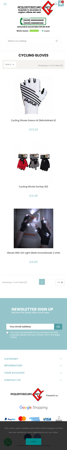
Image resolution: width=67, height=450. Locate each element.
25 (59, 282)
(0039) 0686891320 (34, 23)
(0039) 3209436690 (33, 20)
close (33, 441)
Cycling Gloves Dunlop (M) (33, 186)
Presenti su (52, 395)
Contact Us (12, 380)
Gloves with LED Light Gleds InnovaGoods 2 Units (33, 253)
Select (10, 64)
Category (33, 359)
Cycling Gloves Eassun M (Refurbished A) (33, 120)
